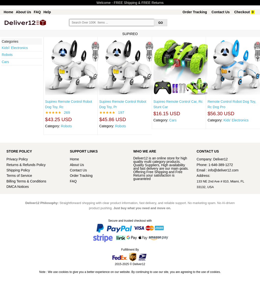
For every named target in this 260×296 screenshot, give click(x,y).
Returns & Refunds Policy (26, 165)
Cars (5, 62)
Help (47, 12)
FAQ (37, 12)
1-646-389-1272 (220, 165)
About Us (23, 12)
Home (8, 12)
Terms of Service (19, 176)
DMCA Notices (17, 187)
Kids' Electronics (235, 120)
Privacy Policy (17, 159)
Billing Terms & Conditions (26, 181)
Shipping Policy (18, 170)
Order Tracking (195, 12)
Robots (7, 55)
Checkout (242, 12)
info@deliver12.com (223, 170)
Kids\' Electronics (15, 48)
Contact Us (221, 12)
